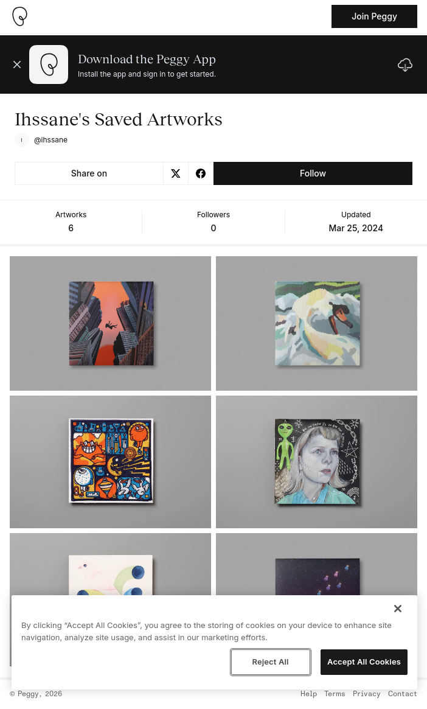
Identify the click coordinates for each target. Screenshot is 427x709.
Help (308, 694)
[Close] (397, 608)
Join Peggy (374, 16)
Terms (334, 694)
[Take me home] (19, 16)
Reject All (270, 661)
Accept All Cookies (364, 661)
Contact (402, 694)
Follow (313, 173)
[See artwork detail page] (110, 323)
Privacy (367, 694)
